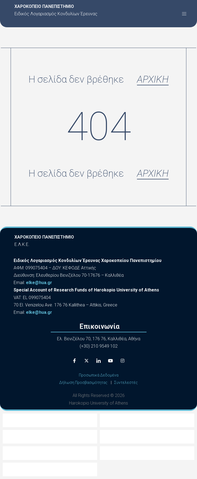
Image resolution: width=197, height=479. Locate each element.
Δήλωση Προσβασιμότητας (83, 382)
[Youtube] (110, 361)
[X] (86, 361)
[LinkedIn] (98, 361)
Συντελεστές (126, 382)
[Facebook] (74, 361)
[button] (184, 14)
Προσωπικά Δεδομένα (98, 375)
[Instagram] (122, 361)
